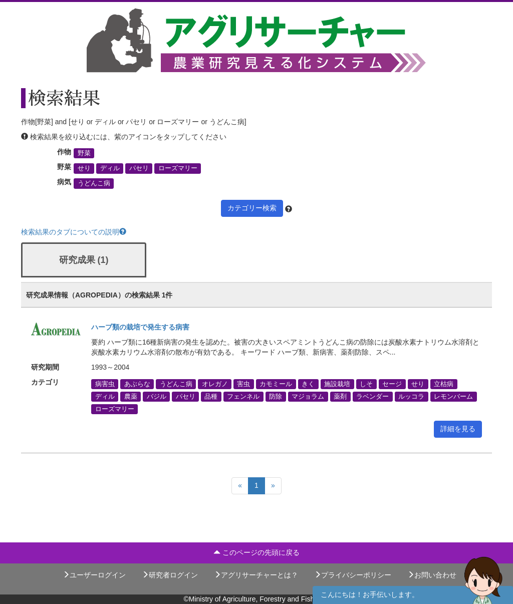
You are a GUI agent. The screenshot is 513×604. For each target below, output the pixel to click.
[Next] (273, 485)
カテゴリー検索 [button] (252, 208)
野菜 (84, 153)
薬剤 (340, 396)
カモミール (276, 383)
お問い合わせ (431, 575)
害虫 (243, 383)
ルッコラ (411, 396)
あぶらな (137, 383)
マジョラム (308, 396)
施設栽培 (337, 383)
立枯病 (443, 383)
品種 (210, 396)
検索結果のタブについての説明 (73, 232)
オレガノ (215, 383)
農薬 (130, 396)
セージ (392, 383)
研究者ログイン (170, 575)
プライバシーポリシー (352, 575)
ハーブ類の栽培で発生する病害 (140, 327)
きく (308, 383)
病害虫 (105, 383)
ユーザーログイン (94, 575)
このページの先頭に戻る (256, 552)
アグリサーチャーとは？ (256, 575)
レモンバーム (453, 396)
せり (84, 168)
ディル (110, 168)
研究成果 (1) (84, 260)
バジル (156, 396)
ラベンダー (372, 396)
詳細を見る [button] (457, 429)
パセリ (139, 168)
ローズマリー (177, 168)
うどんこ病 (94, 183)
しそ (366, 383)
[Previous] (239, 485)
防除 (275, 396)
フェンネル (243, 396)
